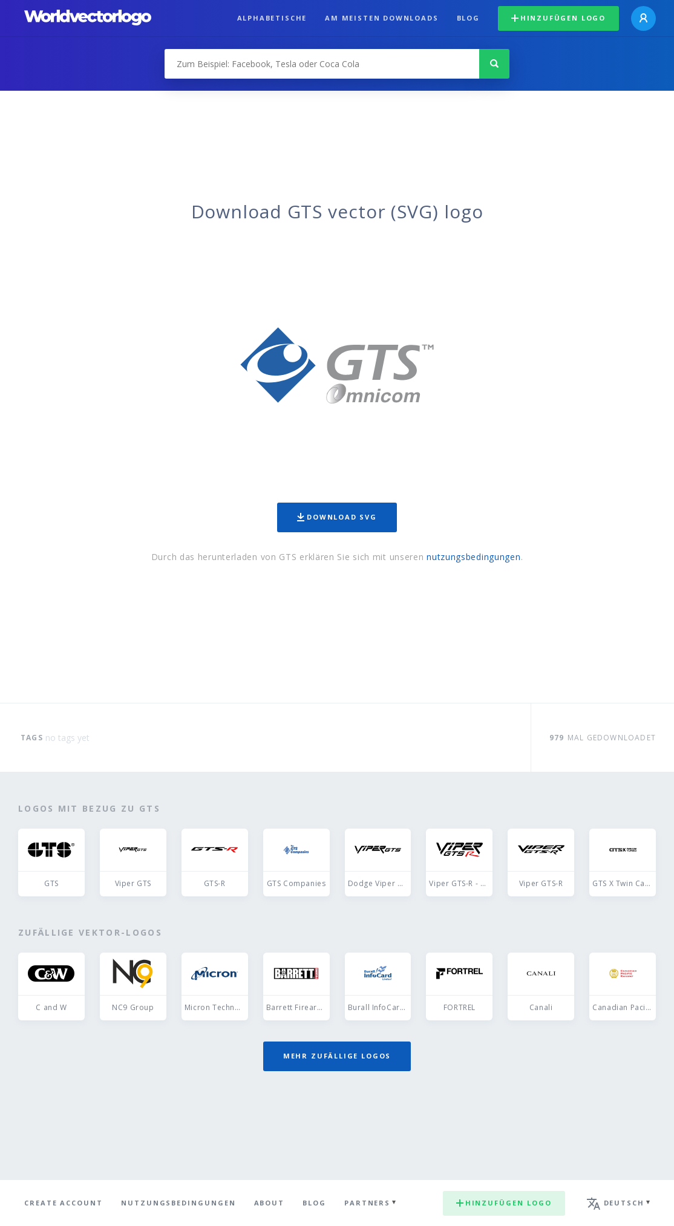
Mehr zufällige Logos (337, 1055)
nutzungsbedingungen (473, 556)
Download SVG (337, 516)
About (269, 1202)
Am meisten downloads (381, 17)
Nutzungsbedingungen (178, 1202)
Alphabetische (272, 17)
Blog (468, 17)
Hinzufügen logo (558, 17)
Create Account (63, 1202)
